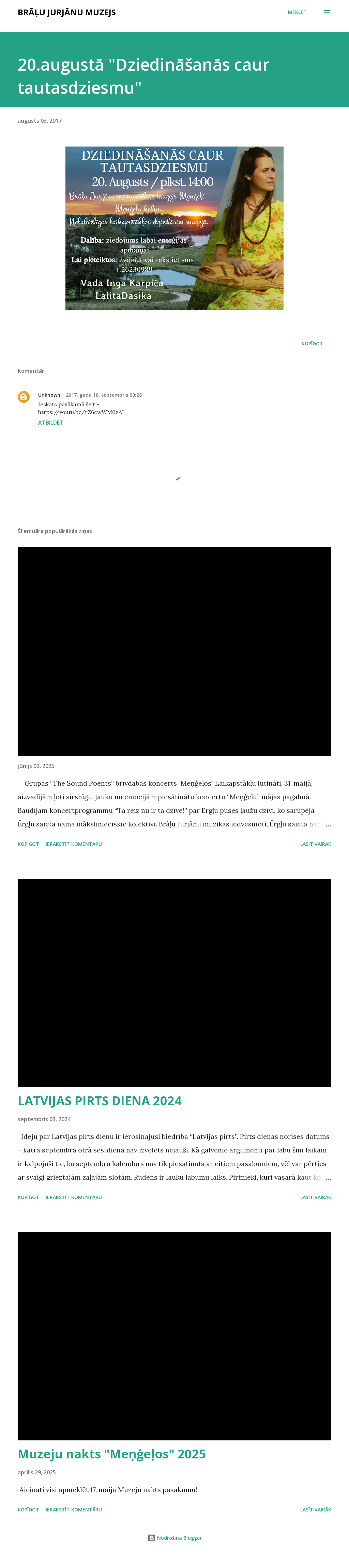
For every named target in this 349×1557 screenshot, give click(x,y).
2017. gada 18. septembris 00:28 (104, 395)
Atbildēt (50, 422)
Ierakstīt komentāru (74, 844)
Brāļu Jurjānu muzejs (67, 12)
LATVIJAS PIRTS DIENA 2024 (100, 1100)
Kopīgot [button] (312, 343)
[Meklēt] (297, 12)
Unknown (49, 395)
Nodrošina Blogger (175, 1538)
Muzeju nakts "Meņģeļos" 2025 (112, 1453)
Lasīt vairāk (315, 844)
